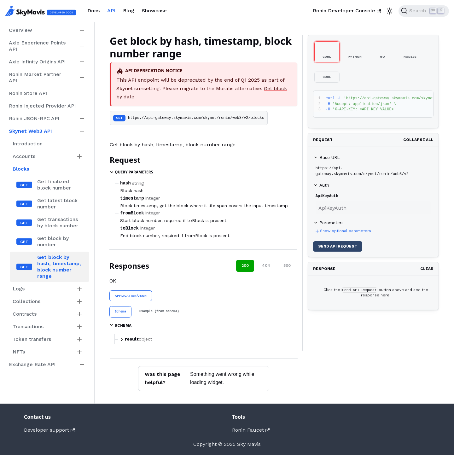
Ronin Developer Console (347, 11)
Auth (324, 185)
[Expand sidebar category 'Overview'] (82, 30)
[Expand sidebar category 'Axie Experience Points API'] (82, 46)
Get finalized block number (54, 184)
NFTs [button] (19, 352)
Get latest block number (57, 203)
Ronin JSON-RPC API (34, 118)
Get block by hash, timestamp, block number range (59, 266)
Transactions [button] (28, 327)
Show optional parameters (342, 231)
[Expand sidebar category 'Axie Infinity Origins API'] (82, 61)
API (111, 11)
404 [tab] (266, 265)
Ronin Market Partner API (35, 77)
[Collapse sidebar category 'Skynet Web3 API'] (82, 131)
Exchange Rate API (32, 364)
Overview (20, 30)
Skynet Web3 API (30, 131)
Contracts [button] (25, 314)
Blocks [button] (21, 169)
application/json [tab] (131, 295)
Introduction (28, 144)
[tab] (120, 312)
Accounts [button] (24, 156)
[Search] (424, 11)
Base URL (329, 157)
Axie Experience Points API (37, 46)
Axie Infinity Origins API (37, 62)
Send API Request (337, 246)
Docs (93, 11)
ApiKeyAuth (327, 196)
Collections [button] (26, 301)
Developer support (49, 430)
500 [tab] (287, 265)
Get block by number (53, 241)
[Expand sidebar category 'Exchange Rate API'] (82, 364)
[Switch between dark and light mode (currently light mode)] (390, 11)
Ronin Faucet (251, 430)
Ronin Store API (28, 93)
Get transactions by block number (57, 222)
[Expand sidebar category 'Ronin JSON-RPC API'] (82, 118)
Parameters (331, 222)
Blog (128, 11)
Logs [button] (19, 289)
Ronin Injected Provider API (42, 106)
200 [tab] (245, 265)
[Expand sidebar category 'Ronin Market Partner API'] (82, 77)
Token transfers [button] (32, 339)
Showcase (154, 11)
